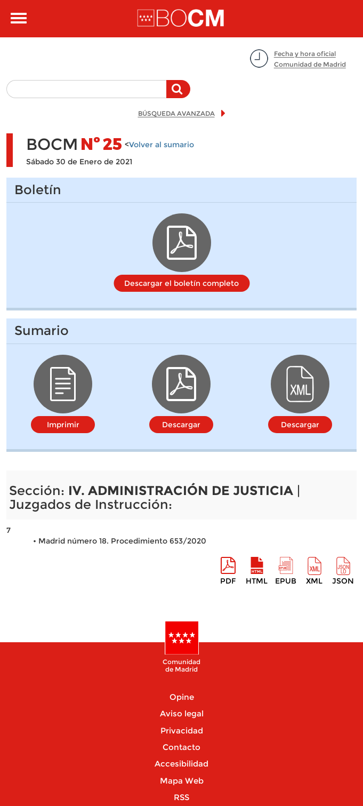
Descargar (181, 424)
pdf (228, 581)
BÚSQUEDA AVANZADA (176, 113)
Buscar (178, 94)
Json (343, 581)
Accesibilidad (181, 764)
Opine (182, 697)
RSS (181, 797)
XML (314, 581)
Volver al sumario (161, 144)
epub (285, 581)
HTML (257, 581)
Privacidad (181, 730)
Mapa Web (182, 781)
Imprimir (63, 424)
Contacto (181, 747)
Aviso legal (182, 713)
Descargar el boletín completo (181, 283)
